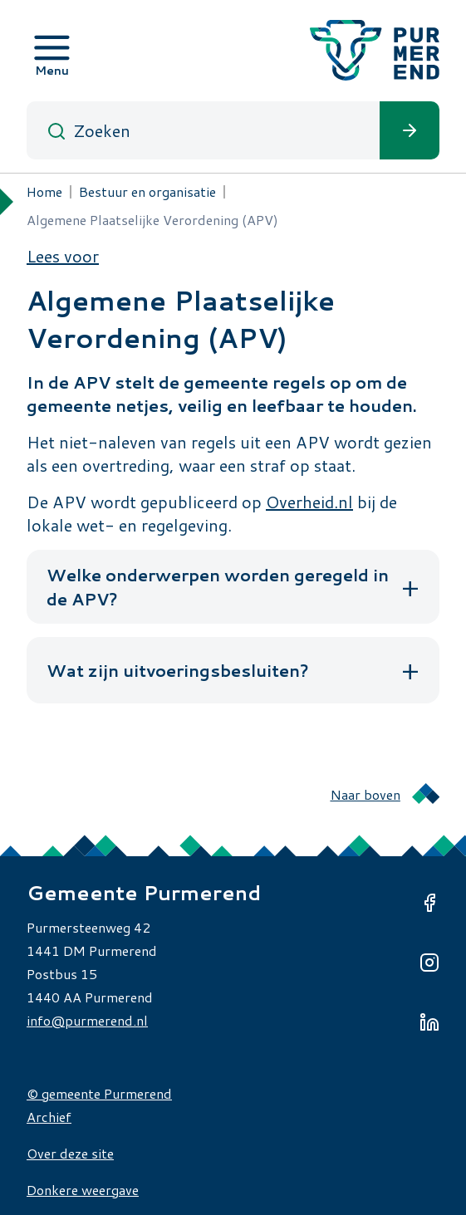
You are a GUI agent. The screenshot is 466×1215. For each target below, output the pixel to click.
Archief (49, 1116)
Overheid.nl (309, 501)
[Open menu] (52, 50)
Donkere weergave (83, 1189)
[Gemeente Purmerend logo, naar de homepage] (374, 50)
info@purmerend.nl (87, 1020)
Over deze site (70, 1153)
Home (44, 191)
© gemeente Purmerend (99, 1093)
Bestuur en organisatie (147, 191)
